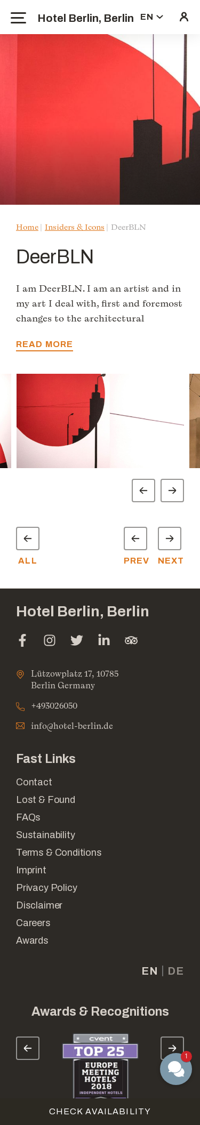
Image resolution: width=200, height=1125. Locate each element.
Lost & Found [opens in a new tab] (45, 799)
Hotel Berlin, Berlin (85, 18)
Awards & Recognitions (100, 1012)
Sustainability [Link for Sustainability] (45, 835)
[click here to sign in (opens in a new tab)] (184, 17)
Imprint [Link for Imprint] (31, 870)
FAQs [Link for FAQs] (28, 817)
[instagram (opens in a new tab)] (49, 641)
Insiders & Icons (75, 226)
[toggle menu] (18, 18)
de (175, 971)
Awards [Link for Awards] (32, 940)
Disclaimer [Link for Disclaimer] (39, 905)
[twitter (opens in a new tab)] (76, 641)
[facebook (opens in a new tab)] (22, 641)
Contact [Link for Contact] (34, 782)
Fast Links (46, 759)
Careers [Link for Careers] (33, 923)
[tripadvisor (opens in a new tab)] (131, 641)
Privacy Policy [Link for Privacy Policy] (46, 887)
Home (27, 226)
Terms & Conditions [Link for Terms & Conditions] (59, 852)
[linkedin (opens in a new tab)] (104, 641)
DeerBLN (128, 226)
